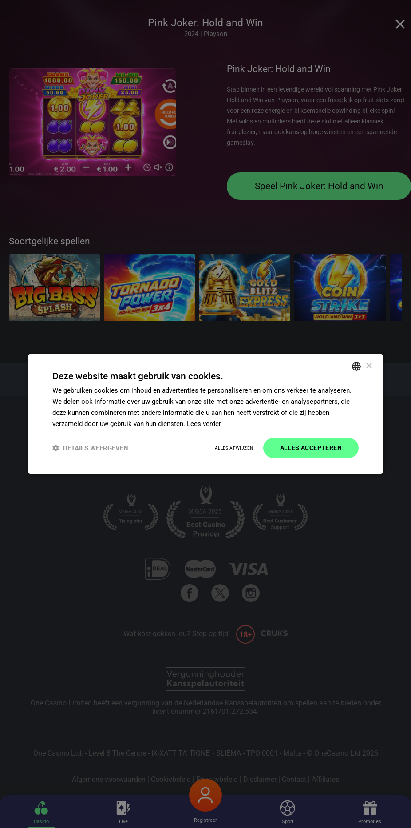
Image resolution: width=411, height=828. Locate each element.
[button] (90, 448)
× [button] (368, 365)
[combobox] (356, 366)
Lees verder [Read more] (204, 424)
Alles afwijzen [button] (234, 448)
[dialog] (205, 414)
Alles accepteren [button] (311, 447)
